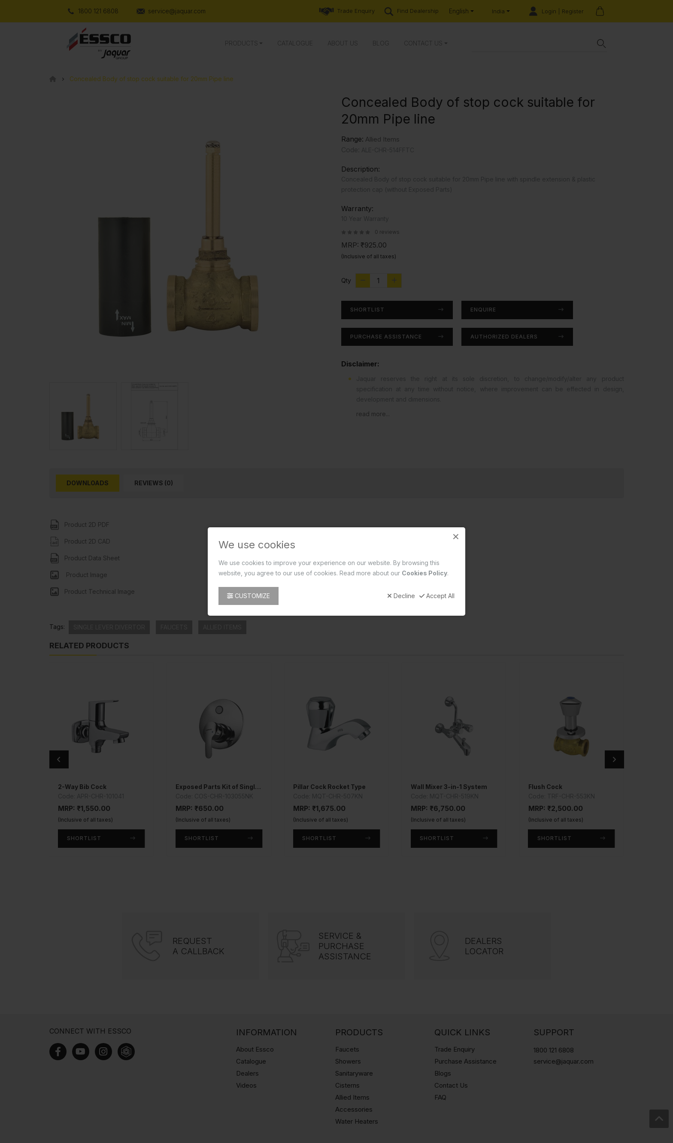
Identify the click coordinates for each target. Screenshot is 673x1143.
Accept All (437, 596)
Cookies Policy (424, 573)
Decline (401, 596)
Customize (248, 595)
